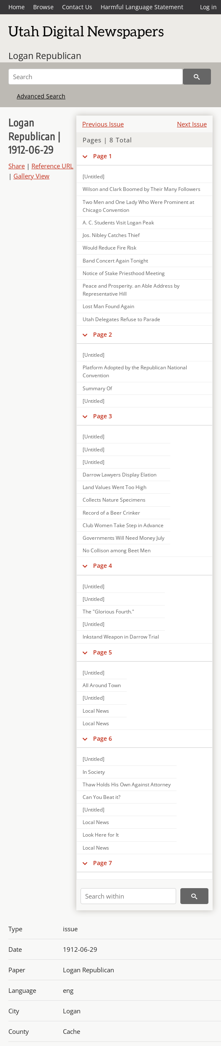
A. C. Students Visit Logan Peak (118, 222)
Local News (96, 710)
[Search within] (128, 896)
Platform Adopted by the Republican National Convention (135, 371)
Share (16, 166)
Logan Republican (44, 56)
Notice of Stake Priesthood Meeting (124, 273)
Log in (208, 7)
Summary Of (97, 388)
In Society (94, 771)
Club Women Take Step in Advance (123, 525)
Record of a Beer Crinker (111, 512)
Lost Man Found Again (108, 306)
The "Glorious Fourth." (108, 611)
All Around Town (102, 685)
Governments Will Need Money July (123, 537)
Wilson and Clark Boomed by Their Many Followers (141, 189)
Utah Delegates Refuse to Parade (121, 319)
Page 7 (102, 863)
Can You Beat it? (101, 797)
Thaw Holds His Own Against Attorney (127, 784)
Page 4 (102, 565)
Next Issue (192, 124)
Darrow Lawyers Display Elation (119, 474)
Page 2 (102, 334)
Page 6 (102, 738)
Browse (43, 7)
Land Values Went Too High (114, 487)
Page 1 (102, 156)
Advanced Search (41, 96)
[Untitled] (93, 354)
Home (16, 7)
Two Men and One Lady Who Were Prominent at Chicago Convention (138, 206)
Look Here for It (101, 834)
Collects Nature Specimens (114, 499)
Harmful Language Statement (142, 7)
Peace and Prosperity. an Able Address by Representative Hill (131, 289)
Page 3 (102, 416)
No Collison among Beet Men (117, 550)
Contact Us (77, 7)
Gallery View (31, 176)
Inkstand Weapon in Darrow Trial (121, 636)
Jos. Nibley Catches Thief (111, 235)
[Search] (95, 77)
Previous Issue (103, 124)
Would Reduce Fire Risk (109, 247)
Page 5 (102, 652)
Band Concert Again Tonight (115, 260)
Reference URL (52, 166)
